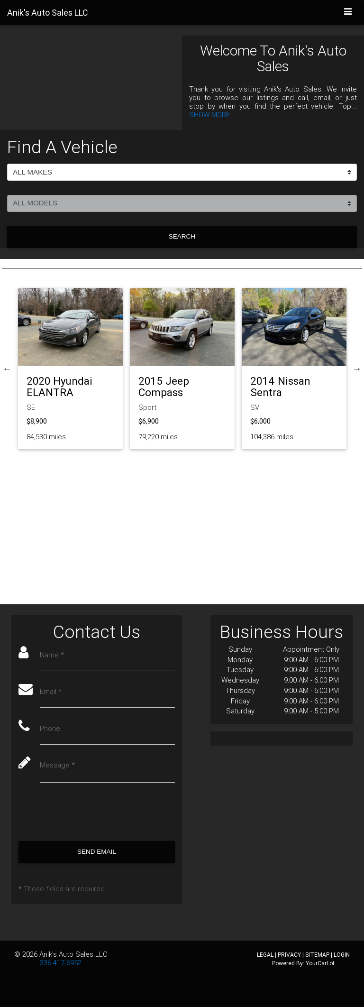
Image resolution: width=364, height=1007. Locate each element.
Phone (50, 728)
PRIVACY (289, 954)
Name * (52, 655)
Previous (7, 368)
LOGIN (342, 954)
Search (182, 236)
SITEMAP (317, 954)
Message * (57, 765)
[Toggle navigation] (348, 12)
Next (357, 368)
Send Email (96, 851)
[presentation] (90, 812)
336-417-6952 (61, 962)
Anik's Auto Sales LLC (73, 954)
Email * (51, 691)
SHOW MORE (209, 114)
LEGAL (265, 954)
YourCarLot (320, 963)
